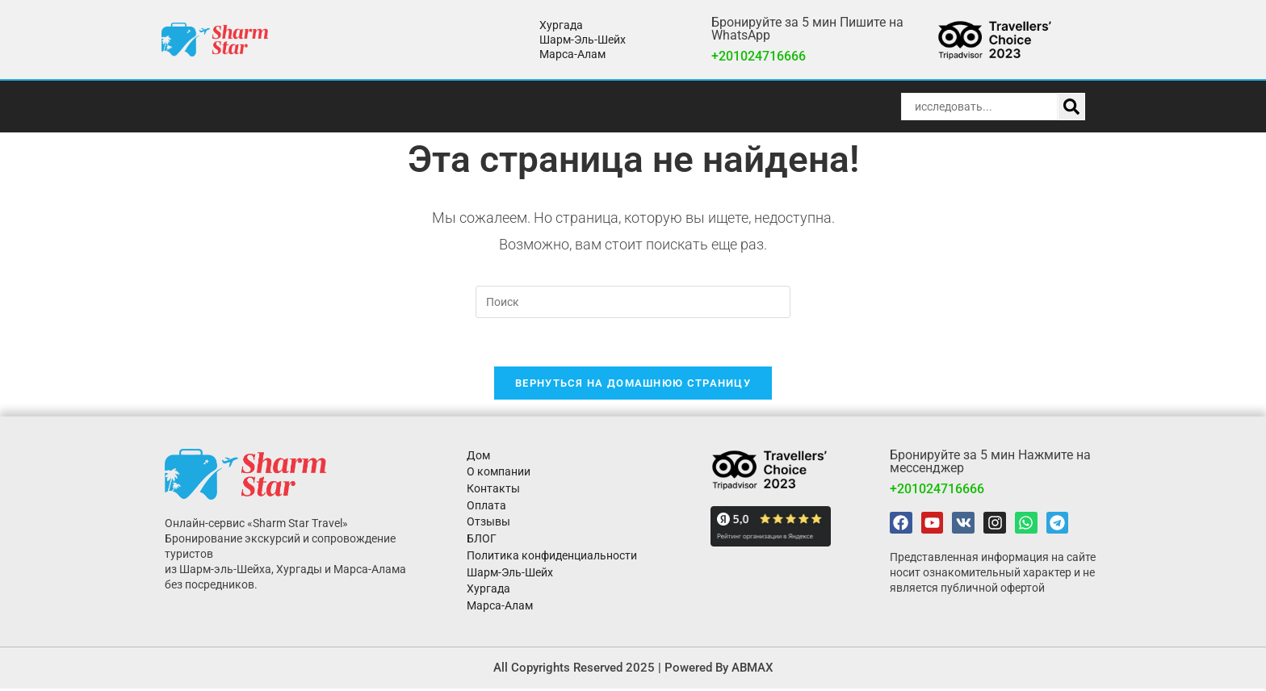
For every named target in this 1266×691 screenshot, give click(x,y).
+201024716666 (758, 56)
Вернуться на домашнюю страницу (633, 384)
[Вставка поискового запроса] (633, 302)
